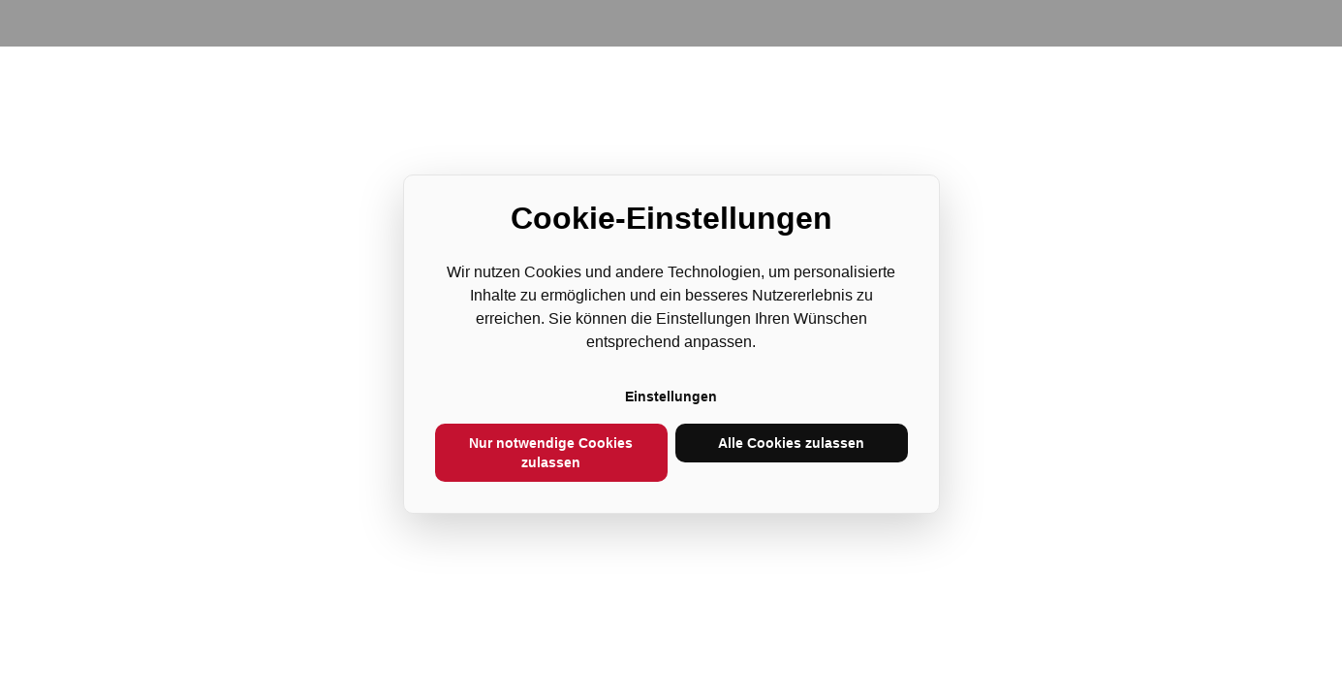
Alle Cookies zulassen (791, 443)
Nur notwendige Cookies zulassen (551, 452)
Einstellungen (671, 396)
